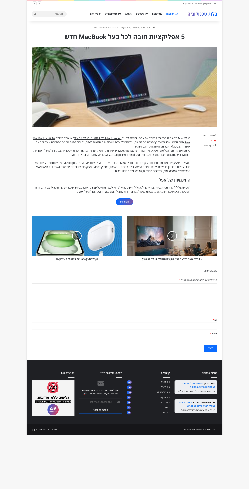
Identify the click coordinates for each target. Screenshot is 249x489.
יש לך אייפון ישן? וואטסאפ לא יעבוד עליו (199, 3)
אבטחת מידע (113, 14)
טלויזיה (165, 466)
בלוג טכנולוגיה (148, 27)
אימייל (213, 387)
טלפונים (157, 14)
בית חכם (95, 14)
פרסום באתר (44, 483)
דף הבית (54, 483)
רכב (128, 14)
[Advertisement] (124, 202)
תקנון (34, 483)
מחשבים (172, 14)
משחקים (142, 14)
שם (215, 374)
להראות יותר (124, 213)
